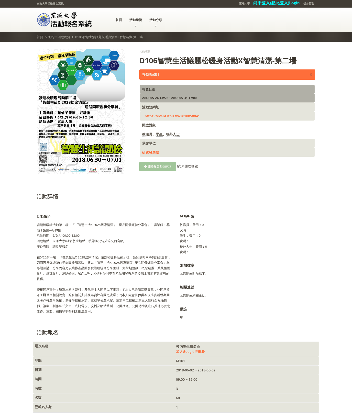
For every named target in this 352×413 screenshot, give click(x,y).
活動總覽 (135, 22)
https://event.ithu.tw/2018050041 (172, 116)
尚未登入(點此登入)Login (276, 3)
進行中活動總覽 (59, 37)
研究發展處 (150, 152)
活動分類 (155, 22)
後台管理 (308, 3)
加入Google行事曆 (190, 351)
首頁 (119, 20)
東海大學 (244, 3)
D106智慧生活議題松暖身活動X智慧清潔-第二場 (109, 37)
